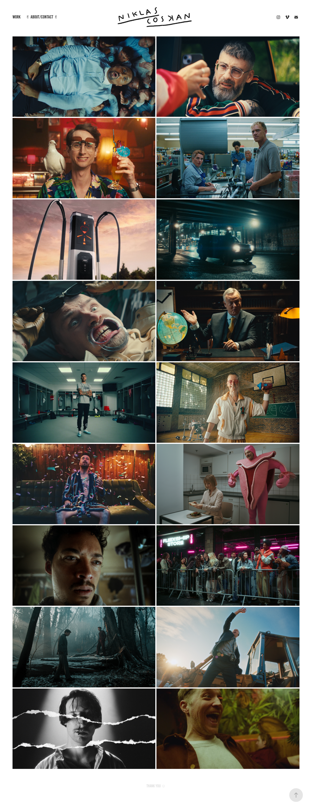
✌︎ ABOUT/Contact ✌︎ (42, 17)
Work (16, 17)
